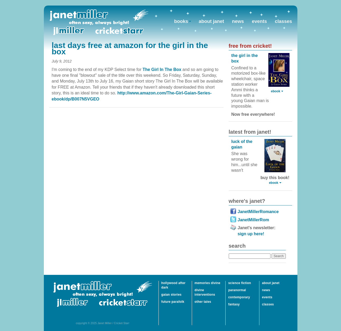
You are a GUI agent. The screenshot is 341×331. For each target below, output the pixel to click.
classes (283, 21)
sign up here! (251, 234)
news (238, 21)
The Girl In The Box (163, 69)
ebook (275, 91)
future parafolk (172, 302)
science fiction (239, 283)
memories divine (208, 283)
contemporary (239, 297)
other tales (203, 302)
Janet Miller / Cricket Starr (99, 22)
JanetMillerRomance (258, 211)
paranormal (237, 290)
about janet (211, 21)
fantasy (234, 304)
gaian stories (171, 294)
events (259, 21)
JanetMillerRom (253, 220)
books (181, 21)
